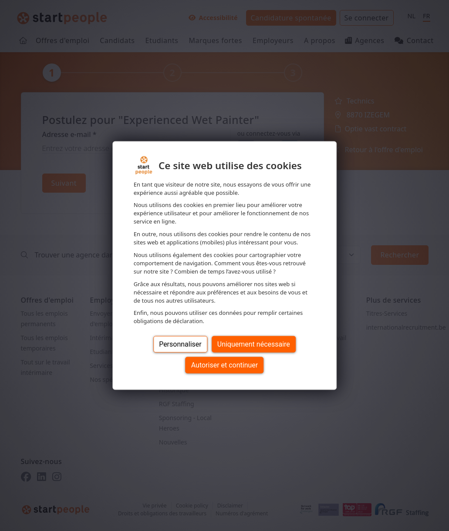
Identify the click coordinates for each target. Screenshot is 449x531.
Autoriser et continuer (224, 365)
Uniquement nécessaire (253, 344)
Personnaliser (180, 344)
